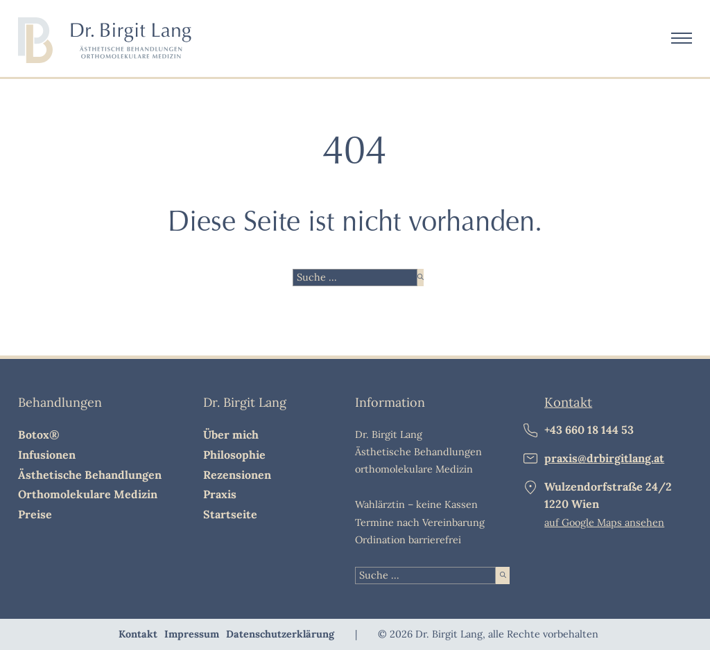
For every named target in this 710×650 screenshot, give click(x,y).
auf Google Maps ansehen (604, 522)
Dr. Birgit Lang (244, 402)
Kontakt (568, 402)
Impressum (191, 634)
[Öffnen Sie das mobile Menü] (681, 38)
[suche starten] (420, 277)
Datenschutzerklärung (280, 634)
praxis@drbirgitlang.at (604, 458)
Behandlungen (60, 402)
